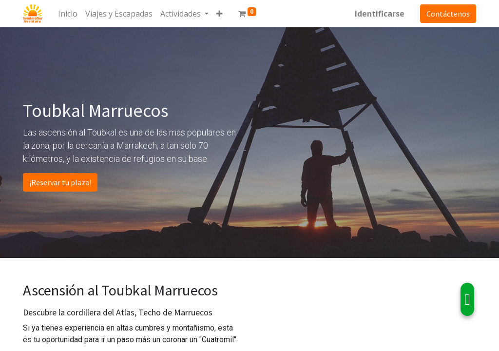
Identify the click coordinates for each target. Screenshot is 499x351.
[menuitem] (67, 13)
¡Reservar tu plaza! (60, 182)
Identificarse (379, 13)
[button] (219, 13)
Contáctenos (448, 14)
